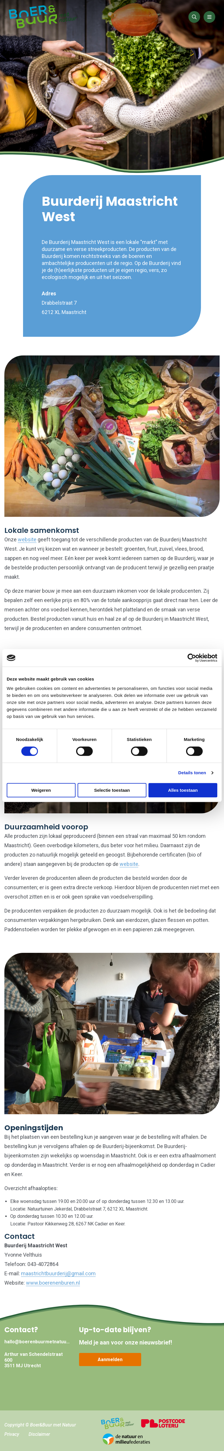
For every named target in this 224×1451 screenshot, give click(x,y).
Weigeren (41, 790)
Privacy (11, 1434)
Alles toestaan (183, 790)
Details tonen (192, 772)
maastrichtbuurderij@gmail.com (58, 1273)
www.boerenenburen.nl (53, 1283)
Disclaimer (39, 1434)
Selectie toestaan (112, 790)
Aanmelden (110, 1359)
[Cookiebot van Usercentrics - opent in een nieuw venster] (191, 657)
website (27, 539)
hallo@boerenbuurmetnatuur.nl (37, 1341)
